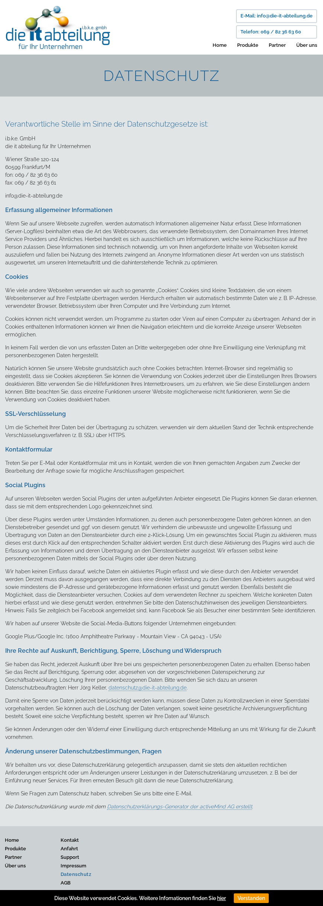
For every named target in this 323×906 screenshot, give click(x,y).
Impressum (73, 865)
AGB (66, 883)
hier (221, 898)
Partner (277, 45)
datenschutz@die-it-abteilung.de (148, 688)
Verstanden (251, 898)
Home (220, 45)
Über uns (306, 45)
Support (70, 857)
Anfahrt (69, 848)
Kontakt (70, 840)
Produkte (247, 45)
